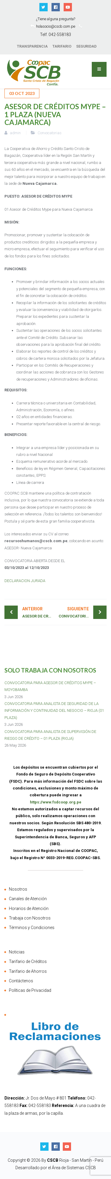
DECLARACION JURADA (24, 580)
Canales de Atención (28, 898)
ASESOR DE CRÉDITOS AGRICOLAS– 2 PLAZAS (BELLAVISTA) (39, 611)
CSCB (53, 1160)
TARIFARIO (61, 46)
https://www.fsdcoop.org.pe (55, 802)
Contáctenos (21, 980)
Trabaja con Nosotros (30, 918)
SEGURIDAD (86, 46)
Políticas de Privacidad (30, 990)
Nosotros (18, 889)
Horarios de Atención (29, 908)
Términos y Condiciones (31, 927)
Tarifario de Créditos (28, 961)
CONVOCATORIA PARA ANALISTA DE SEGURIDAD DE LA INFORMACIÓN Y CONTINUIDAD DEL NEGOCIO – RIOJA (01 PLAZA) (54, 710)
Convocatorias (50, 133)
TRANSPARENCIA (32, 46)
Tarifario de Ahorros (28, 971)
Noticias (17, 952)
